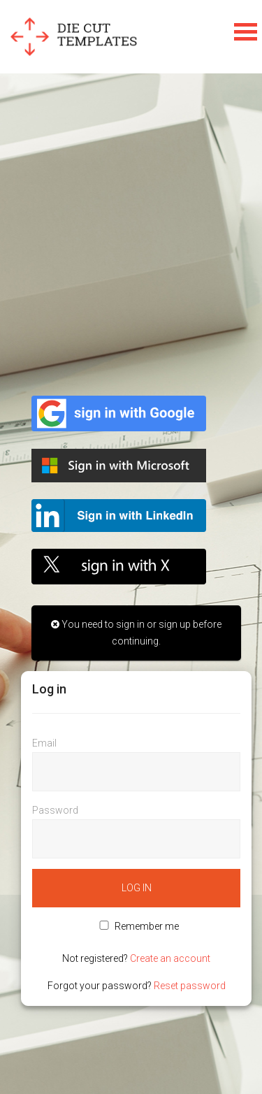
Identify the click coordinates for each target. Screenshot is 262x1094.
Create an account (170, 958)
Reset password (190, 985)
